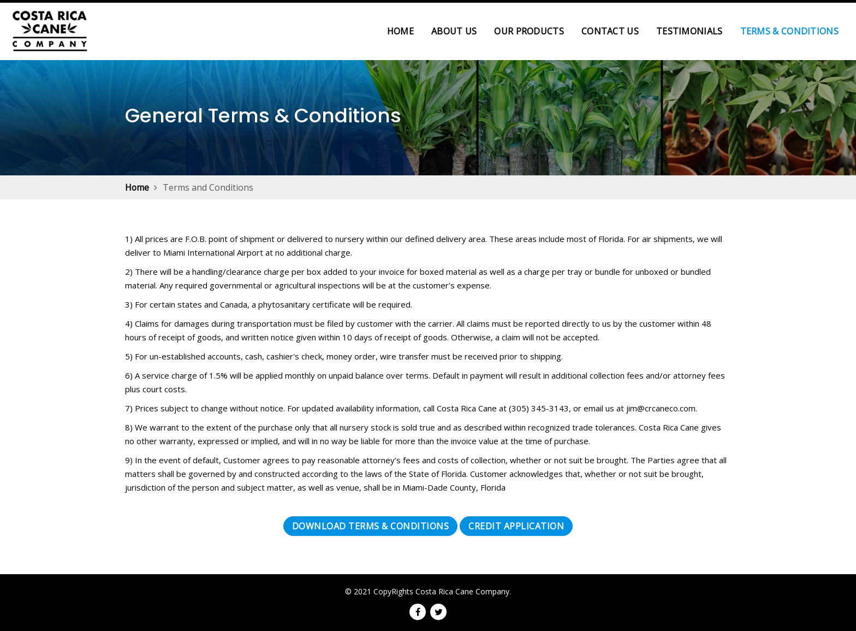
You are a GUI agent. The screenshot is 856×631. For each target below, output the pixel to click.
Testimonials (689, 31)
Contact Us (610, 31)
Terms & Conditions (789, 31)
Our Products (529, 31)
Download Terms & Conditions (370, 526)
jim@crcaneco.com (661, 408)
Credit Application (516, 526)
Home (405, 31)
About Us (454, 31)
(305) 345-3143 (539, 408)
